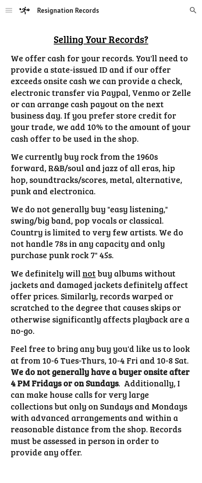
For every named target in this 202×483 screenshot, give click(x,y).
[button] (9, 10)
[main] (101, 251)
